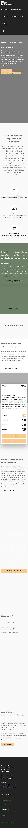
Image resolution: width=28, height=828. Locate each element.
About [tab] (23, 389)
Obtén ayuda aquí (8, 490)
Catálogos (6, 70)
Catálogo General (14, 308)
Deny (14, 441)
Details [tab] (14, 389)
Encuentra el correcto (10, 368)
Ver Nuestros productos (11, 73)
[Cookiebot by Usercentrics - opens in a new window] (20, 386)
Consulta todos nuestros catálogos (14, 281)
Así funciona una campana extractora (14, 571)
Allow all (14, 436)
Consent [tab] (5, 389)
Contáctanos (7, 744)
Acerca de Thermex (16, 16)
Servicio (4, 16)
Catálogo (4, 24)
